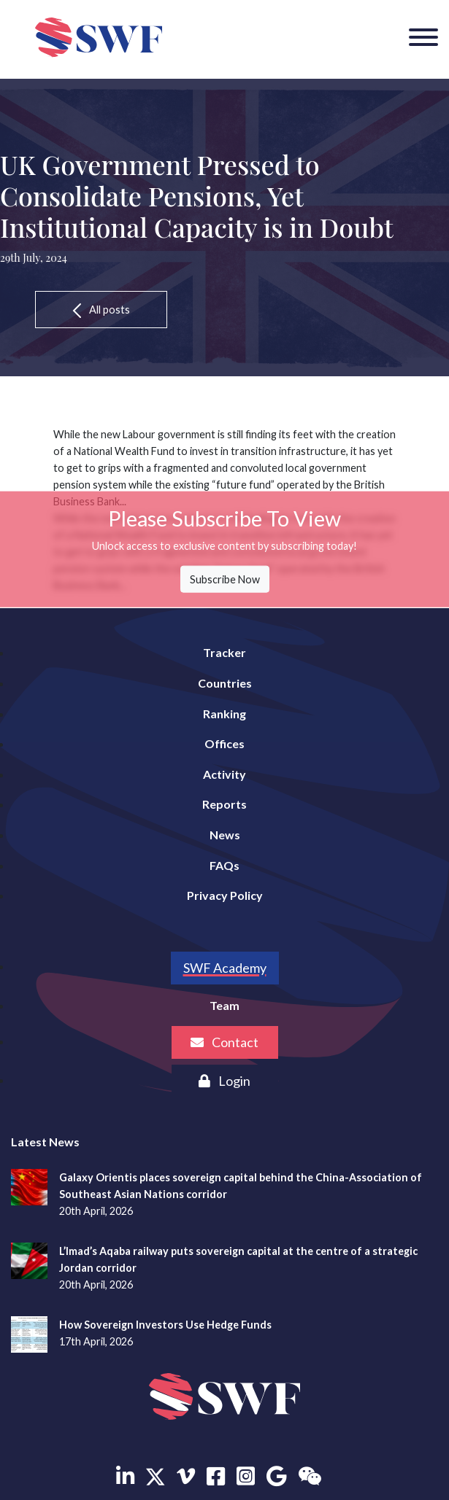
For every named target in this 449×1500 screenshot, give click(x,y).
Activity (224, 774)
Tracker (224, 652)
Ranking (224, 713)
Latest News (45, 1142)
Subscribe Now (225, 579)
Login (224, 1081)
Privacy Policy (225, 895)
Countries (225, 683)
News (225, 835)
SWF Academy (224, 968)
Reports (224, 804)
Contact (224, 1042)
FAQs (224, 865)
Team (224, 1005)
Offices (224, 743)
